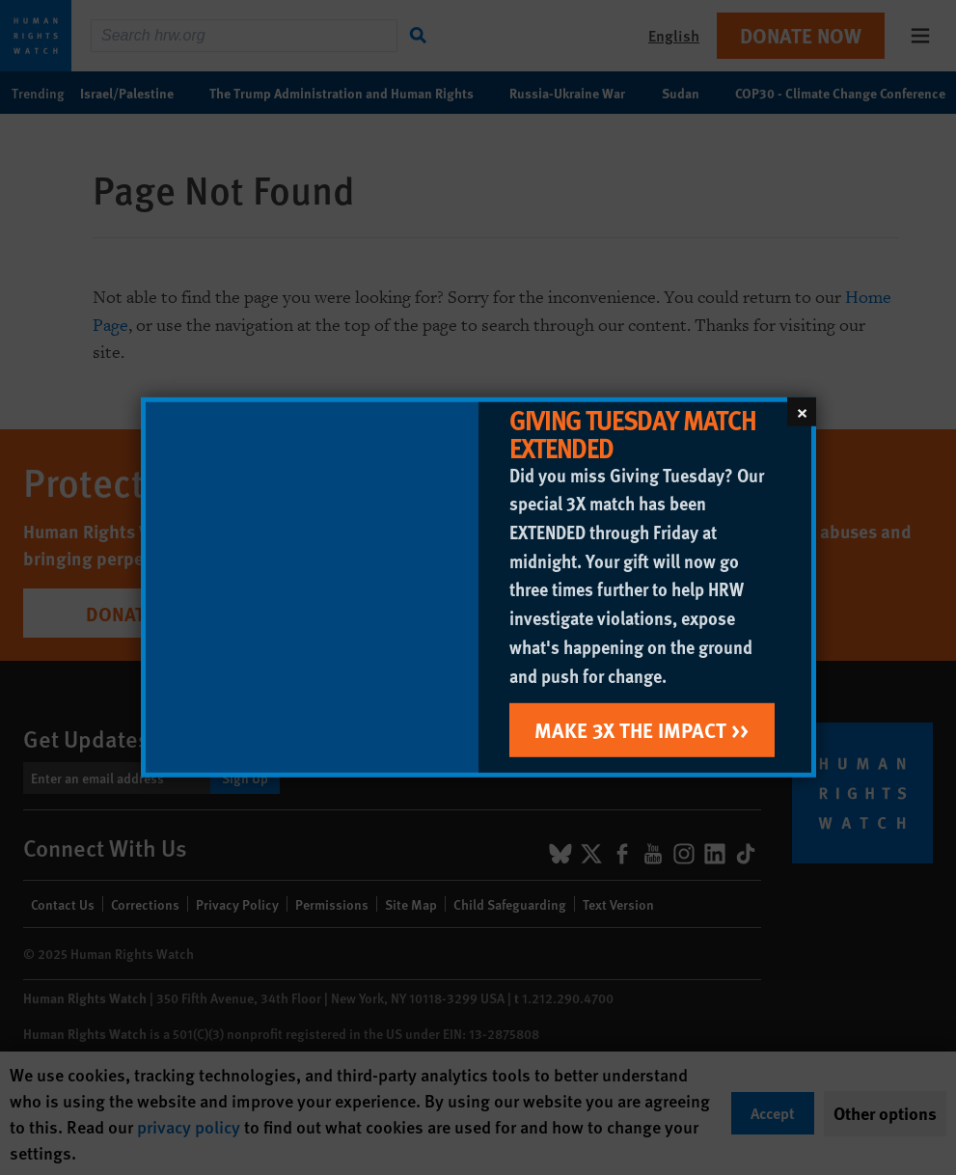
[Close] (801, 411)
